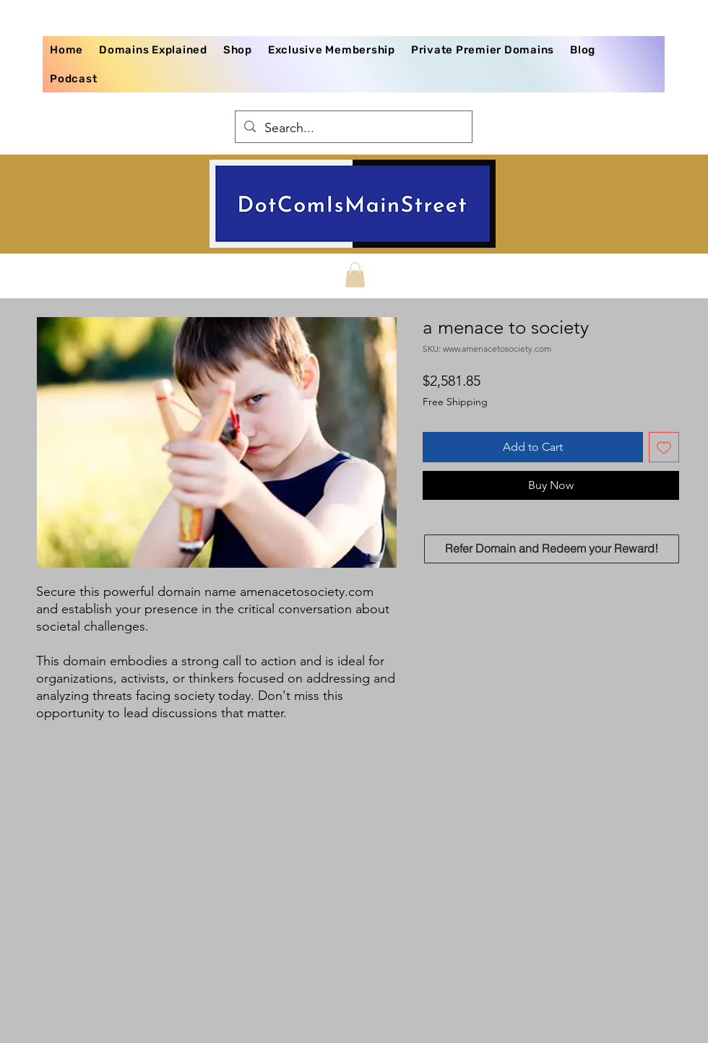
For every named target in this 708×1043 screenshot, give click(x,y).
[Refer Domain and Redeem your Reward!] (551, 549)
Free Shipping (455, 401)
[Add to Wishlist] (664, 447)
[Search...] (352, 128)
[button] (355, 274)
